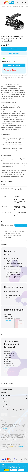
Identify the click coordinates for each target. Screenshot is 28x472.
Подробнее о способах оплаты (10, 330)
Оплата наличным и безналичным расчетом (12, 462)
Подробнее (7, 320)
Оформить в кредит (14, 65)
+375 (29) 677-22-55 (7, 404)
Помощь (3, 398)
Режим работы (4, 428)
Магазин (3, 392)
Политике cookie (16, 467)
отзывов (21, 446)
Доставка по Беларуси (7, 461)
